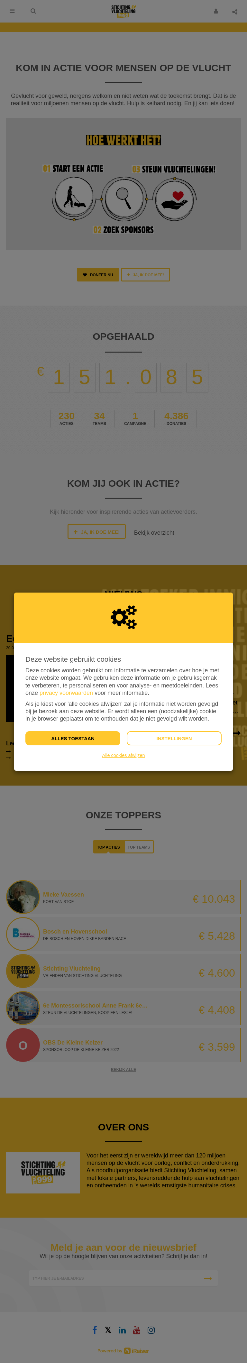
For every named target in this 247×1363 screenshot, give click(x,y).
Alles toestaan (72, 738)
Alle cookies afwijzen (123, 755)
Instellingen (174, 738)
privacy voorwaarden (66, 693)
